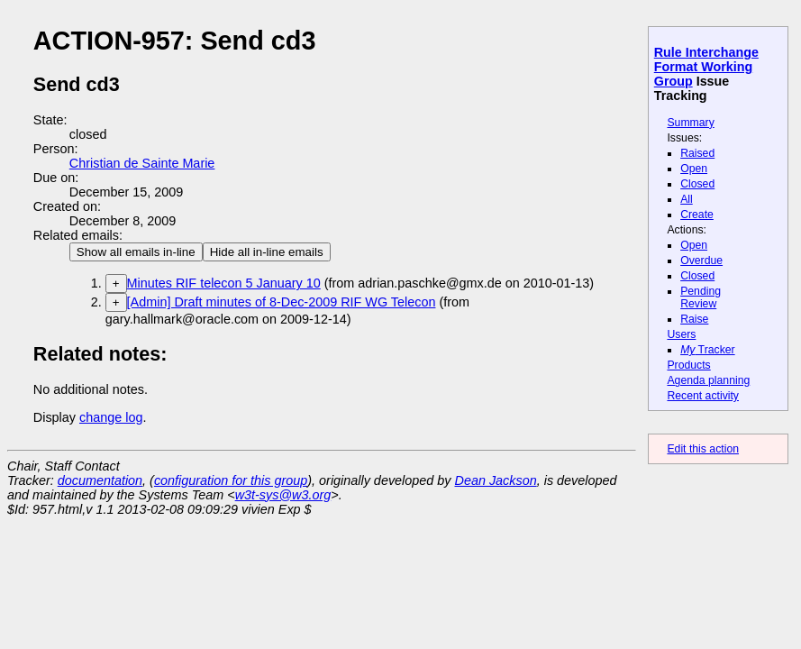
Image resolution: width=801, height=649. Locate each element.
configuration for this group (230, 480)
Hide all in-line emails (266, 252)
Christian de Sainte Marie (142, 163)
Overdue (701, 260)
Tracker (707, 349)
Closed (697, 184)
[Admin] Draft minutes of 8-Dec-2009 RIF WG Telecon (281, 302)
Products (688, 365)
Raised (697, 153)
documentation (100, 480)
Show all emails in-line (136, 252)
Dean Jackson (496, 480)
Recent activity (703, 395)
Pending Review (700, 297)
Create (697, 214)
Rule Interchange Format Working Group (706, 66)
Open (693, 168)
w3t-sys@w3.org (283, 495)
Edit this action (703, 449)
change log (110, 417)
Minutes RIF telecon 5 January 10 (224, 283)
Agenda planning (708, 380)
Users (681, 334)
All (686, 199)
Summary (690, 122)
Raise (694, 319)
